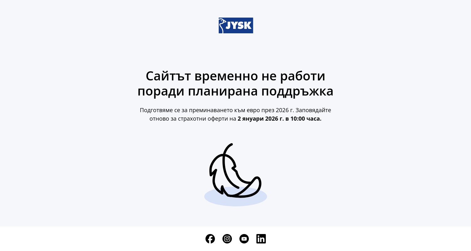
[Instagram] (227, 238)
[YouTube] (244, 238)
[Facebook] (210, 238)
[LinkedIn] (261, 238)
